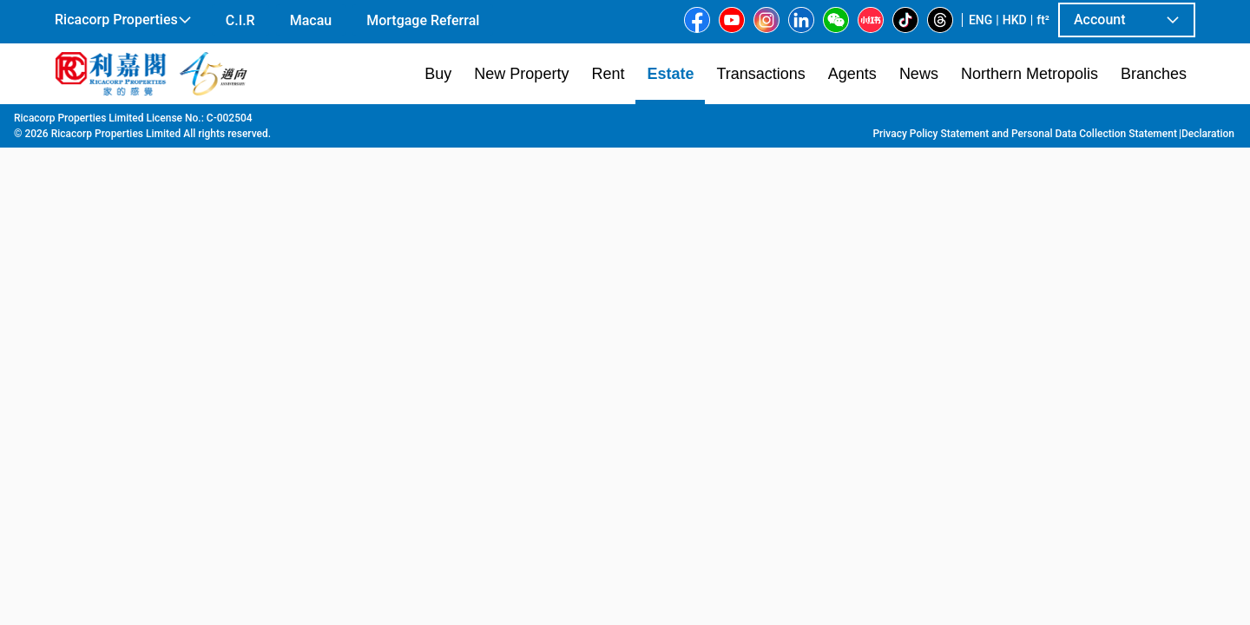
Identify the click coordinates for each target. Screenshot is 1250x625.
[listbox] (654, 304)
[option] (94, 303)
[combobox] (421, 144)
